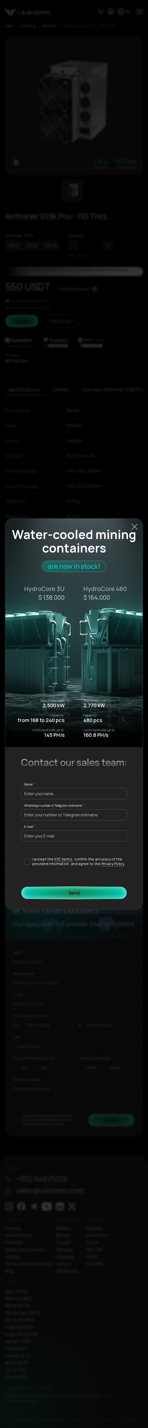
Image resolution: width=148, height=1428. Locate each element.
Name (28, 784)
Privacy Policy (112, 863)
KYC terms (63, 859)
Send (74, 893)
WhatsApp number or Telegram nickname (53, 805)
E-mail (28, 827)
